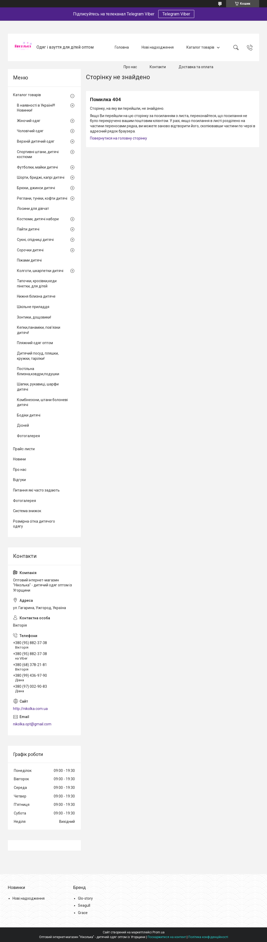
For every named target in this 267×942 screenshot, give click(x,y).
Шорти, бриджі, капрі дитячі (40, 177)
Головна (122, 47)
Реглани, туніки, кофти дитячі (42, 198)
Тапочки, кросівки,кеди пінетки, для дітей (37, 283)
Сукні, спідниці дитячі (35, 240)
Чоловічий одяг (30, 131)
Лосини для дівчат (33, 208)
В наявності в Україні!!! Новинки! (36, 108)
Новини (19, 459)
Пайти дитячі (28, 229)
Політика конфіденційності (208, 937)
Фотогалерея (28, 436)
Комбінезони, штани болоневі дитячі (42, 402)
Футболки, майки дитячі (37, 167)
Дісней (23, 425)
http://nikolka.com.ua (30, 709)
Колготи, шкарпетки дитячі (40, 271)
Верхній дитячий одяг (35, 141)
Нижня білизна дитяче (36, 296)
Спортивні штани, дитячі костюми (38, 154)
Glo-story (85, 898)
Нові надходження (158, 47)
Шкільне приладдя (33, 307)
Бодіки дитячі (28, 415)
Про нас (130, 67)
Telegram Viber (176, 13)
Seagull (84, 905)
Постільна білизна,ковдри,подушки (38, 371)
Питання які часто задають (36, 490)
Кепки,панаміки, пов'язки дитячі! (38, 330)
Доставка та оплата (196, 67)
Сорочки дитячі (30, 250)
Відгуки (19, 480)
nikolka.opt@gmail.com (32, 724)
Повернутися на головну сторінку (118, 138)
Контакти (158, 67)
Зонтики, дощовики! (34, 317)
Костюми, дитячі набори (38, 219)
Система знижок (27, 511)
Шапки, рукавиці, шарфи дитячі (38, 386)
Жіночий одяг (28, 121)
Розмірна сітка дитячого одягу (34, 524)
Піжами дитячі (29, 260)
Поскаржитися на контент (167, 937)
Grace (83, 913)
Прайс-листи (24, 449)
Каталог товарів (200, 47)
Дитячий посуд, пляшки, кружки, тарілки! (38, 356)
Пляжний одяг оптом (35, 343)
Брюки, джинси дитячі (36, 188)
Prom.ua (159, 932)
